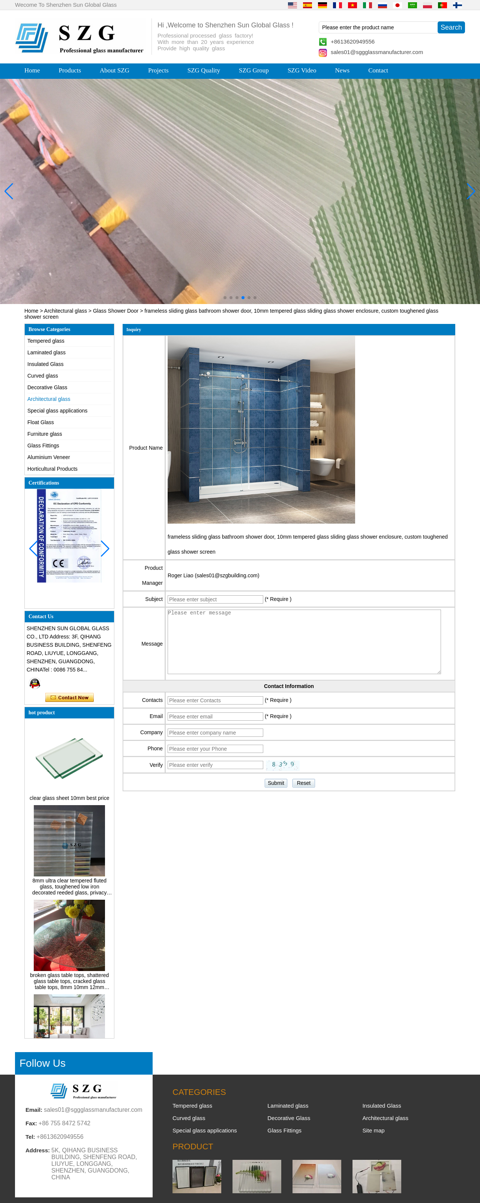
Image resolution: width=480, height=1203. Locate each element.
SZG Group (254, 70)
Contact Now (69, 698)
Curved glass (42, 376)
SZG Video (302, 70)
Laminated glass (46, 352)
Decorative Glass (47, 387)
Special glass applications (57, 411)
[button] (225, 297)
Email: (34, 1110)
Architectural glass (65, 311)
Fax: (31, 1123)
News (342, 70)
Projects (158, 70)
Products (70, 70)
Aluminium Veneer (48, 457)
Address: (38, 1150)
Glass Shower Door (115, 311)
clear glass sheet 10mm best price (69, 800)
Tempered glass (45, 341)
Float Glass (40, 422)
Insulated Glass (45, 364)
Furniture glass (44, 434)
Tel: (30, 1137)
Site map (373, 1130)
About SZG (114, 70)
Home (32, 70)
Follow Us (43, 1063)
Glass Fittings (43, 446)
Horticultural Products (52, 469)
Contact (378, 70)
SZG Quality (204, 70)
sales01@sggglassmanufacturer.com (377, 52)
